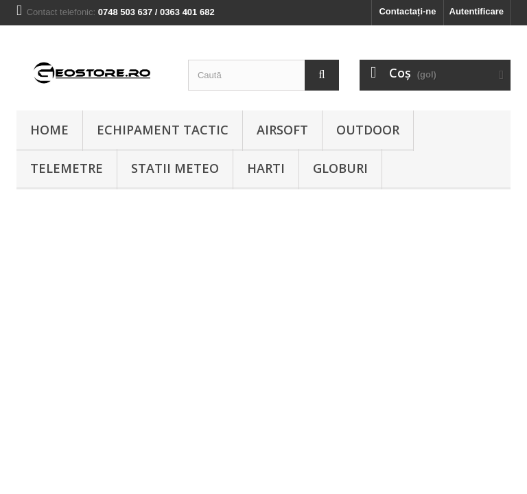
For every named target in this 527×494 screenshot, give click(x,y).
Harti (266, 168)
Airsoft (282, 129)
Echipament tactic (163, 129)
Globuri (340, 168)
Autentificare (476, 11)
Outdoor (367, 129)
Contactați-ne (407, 11)
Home (49, 129)
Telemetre (66, 168)
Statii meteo (175, 168)
